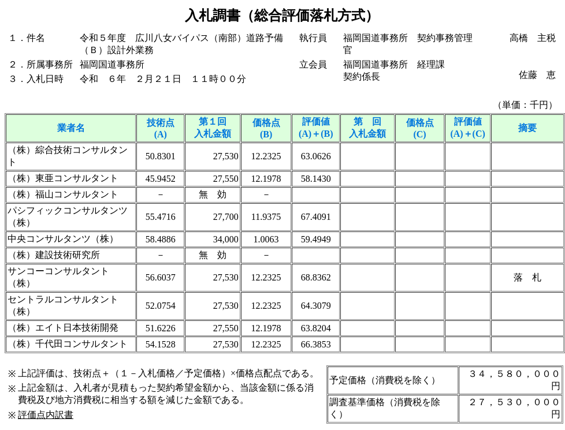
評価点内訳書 (45, 415)
